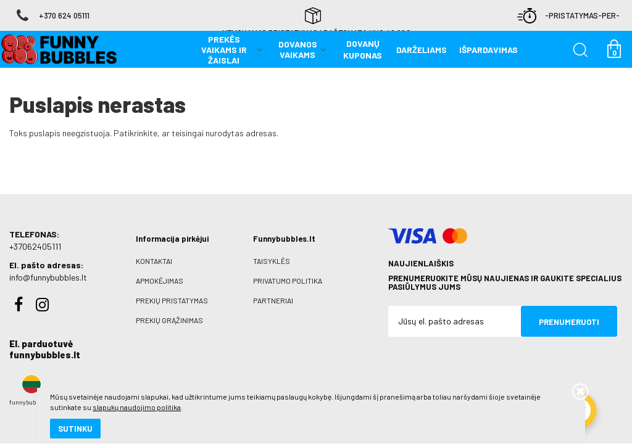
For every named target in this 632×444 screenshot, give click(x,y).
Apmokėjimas (159, 270)
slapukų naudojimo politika (148, 391)
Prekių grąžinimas (169, 310)
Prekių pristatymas (172, 290)
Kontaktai (154, 251)
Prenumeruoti (569, 312)
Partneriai (273, 290)
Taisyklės (271, 251)
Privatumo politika (287, 270)
